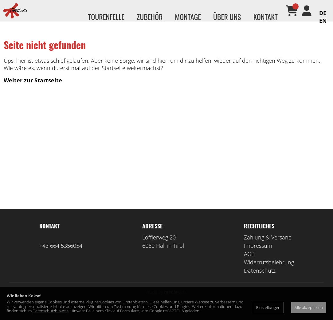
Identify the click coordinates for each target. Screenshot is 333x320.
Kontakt (265, 16)
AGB (249, 263)
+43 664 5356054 (60, 255)
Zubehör (150, 16)
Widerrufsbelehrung (269, 271)
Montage (188, 16)
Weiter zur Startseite (33, 89)
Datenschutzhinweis (51, 311)
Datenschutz (260, 279)
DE (322, 13)
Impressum (258, 255)
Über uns (227, 16)
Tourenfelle (106, 16)
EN (323, 20)
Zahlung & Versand (268, 246)
